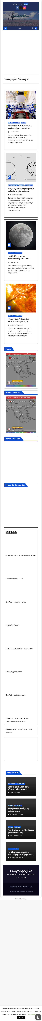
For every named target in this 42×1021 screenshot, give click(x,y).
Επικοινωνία (29, 891)
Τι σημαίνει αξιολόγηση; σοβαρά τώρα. (18, 809)
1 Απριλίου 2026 (15, 792)
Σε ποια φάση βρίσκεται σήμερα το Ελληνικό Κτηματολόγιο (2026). (18, 789)
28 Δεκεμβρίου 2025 (16, 857)
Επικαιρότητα (29, 185)
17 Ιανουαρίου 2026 (16, 836)
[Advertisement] (21, 52)
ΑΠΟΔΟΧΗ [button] (21, 1018)
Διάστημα (10, 122)
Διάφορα (23, 122)
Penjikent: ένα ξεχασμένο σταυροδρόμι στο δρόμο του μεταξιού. (20, 854)
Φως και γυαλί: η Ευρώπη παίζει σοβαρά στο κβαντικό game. (21, 189)
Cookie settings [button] (33, 1014)
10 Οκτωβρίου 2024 (16, 325)
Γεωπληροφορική (12, 185)
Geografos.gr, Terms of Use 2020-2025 (21, 886)
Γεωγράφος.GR (21, 16)
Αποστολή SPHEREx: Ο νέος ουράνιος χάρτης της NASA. (19, 127)
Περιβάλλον (17, 827)
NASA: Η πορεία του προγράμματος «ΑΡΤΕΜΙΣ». (19, 257)
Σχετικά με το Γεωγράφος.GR (17, 891)
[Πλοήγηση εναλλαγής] (20, 28)
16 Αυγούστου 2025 (16, 132)
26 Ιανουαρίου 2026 (16, 814)
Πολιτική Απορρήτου (21, 899)
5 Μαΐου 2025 (14, 262)
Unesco (10, 848)
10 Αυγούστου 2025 (16, 195)
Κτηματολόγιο (20, 783)
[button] (33, 28)
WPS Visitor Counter (19, 721)
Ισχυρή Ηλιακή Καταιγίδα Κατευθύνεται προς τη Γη (18, 320)
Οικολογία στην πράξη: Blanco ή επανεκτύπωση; (21, 831)
